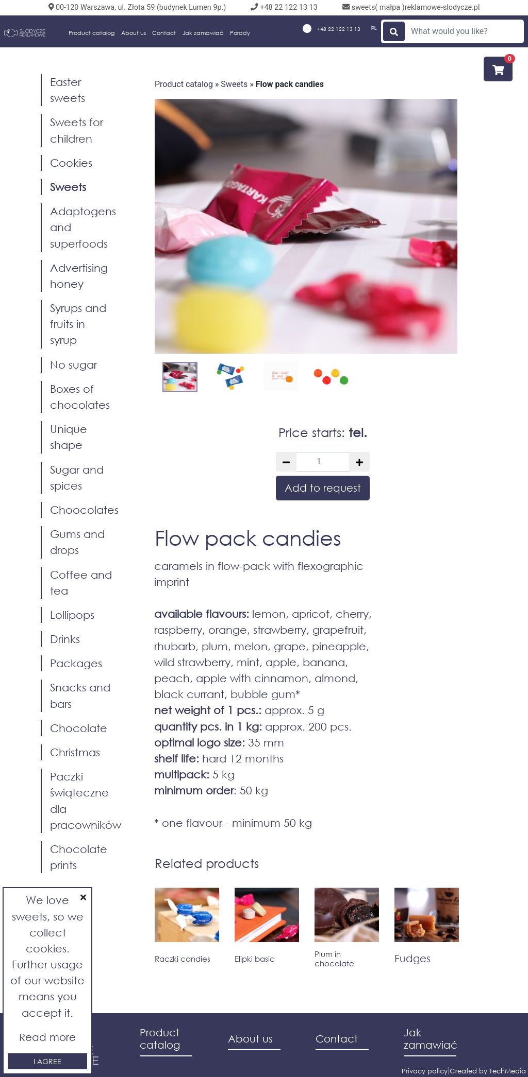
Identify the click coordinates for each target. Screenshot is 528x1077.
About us (133, 33)
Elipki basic (255, 959)
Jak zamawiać (203, 33)
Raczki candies (182, 959)
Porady (240, 33)
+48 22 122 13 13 (331, 28)
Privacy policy (425, 1071)
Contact (164, 33)
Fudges (412, 958)
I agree (47, 1061)
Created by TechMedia (488, 1071)
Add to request (323, 488)
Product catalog (91, 33)
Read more (47, 1037)
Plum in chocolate (334, 958)
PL (374, 28)
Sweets (234, 84)
